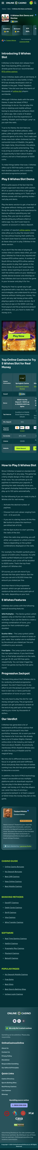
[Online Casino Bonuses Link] (19, 866)
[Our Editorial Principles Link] (10, 1068)
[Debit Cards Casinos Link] (19, 907)
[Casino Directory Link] (8, 1079)
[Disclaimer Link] (6, 1060)
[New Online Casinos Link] (19, 881)
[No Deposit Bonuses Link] (19, 871)
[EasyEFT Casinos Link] (19, 902)
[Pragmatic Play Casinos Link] (19, 948)
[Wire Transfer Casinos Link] (19, 922)
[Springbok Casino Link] (22, 403)
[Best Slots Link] (19, 984)
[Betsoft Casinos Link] (19, 958)
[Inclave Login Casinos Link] (19, 994)
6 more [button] (22, 431)
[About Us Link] (5, 1048)
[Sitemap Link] (5, 1094)
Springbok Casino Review (22, 388)
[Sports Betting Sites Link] (9, 1083)
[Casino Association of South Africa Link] (19, 1119)
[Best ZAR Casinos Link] (19, 876)
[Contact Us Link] (6, 1052)
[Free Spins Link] (19, 979)
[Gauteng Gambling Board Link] (23, 1114)
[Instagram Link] (23, 1021)
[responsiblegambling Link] (15, 1114)
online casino (24, 230)
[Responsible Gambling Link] (10, 1064)
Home (4, 9)
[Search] (35, 3)
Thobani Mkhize (11, 40)
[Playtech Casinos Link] (19, 953)
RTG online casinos (9, 72)
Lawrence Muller (24, 41)
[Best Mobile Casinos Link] (19, 886)
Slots (8, 9)
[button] (3, 3)
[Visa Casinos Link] (19, 917)
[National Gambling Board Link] (31, 1114)
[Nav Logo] (16, 3)
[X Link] (19, 1021)
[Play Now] (19, 336)
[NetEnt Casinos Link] (19, 943)
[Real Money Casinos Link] (9, 1086)
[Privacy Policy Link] (7, 1056)
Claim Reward (22, 448)
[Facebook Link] (14, 1021)
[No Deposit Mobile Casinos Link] (19, 974)
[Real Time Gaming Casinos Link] (19, 938)
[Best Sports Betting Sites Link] (19, 989)
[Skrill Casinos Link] (19, 912)
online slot (17, 91)
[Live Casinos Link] (6, 1090)
